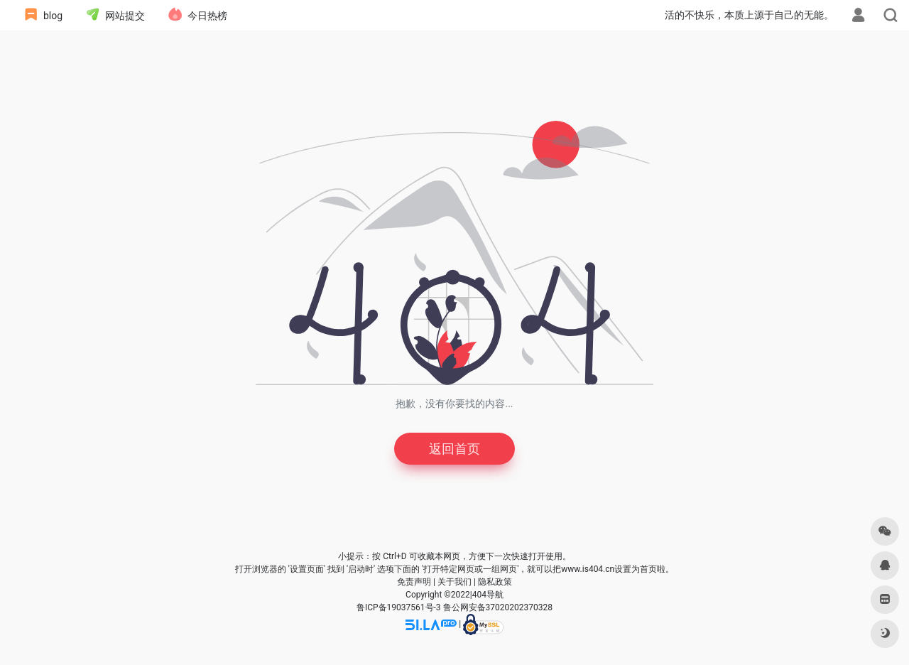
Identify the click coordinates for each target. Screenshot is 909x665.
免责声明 (414, 582)
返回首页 (454, 448)
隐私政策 (495, 582)
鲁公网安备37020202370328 (498, 607)
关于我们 (454, 582)
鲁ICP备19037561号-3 (398, 607)
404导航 (488, 595)
